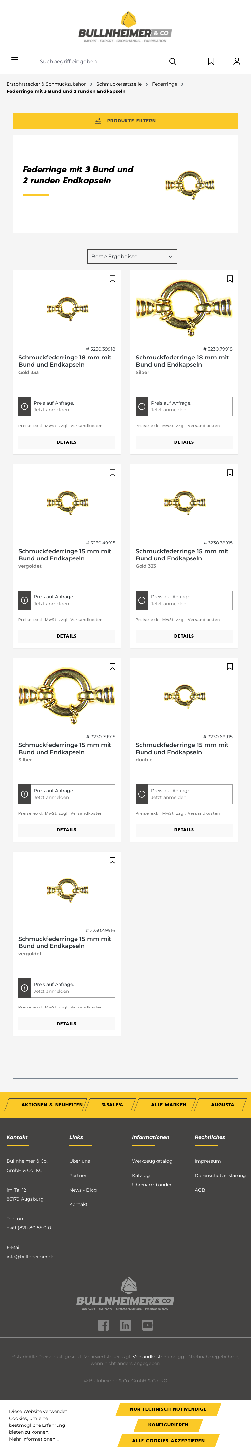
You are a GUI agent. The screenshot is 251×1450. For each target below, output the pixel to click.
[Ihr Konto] (236, 62)
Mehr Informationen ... (34, 1439)
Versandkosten (149, 1356)
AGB (200, 1190)
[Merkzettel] (211, 62)
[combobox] (101, 62)
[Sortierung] (132, 256)
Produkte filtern (125, 120)
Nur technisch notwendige (168, 1409)
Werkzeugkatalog (152, 1161)
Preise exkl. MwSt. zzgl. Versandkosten (60, 426)
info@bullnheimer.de (30, 1256)
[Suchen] (172, 62)
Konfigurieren (168, 1425)
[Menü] (15, 60)
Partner (78, 1175)
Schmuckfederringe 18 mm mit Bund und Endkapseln (65, 361)
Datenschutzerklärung (220, 1175)
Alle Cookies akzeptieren (168, 1440)
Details (67, 442)
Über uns (79, 1161)
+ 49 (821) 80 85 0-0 (29, 1228)
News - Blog (83, 1190)
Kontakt (78, 1204)
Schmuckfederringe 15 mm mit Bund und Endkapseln (64, 555)
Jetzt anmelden (51, 410)
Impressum (208, 1161)
